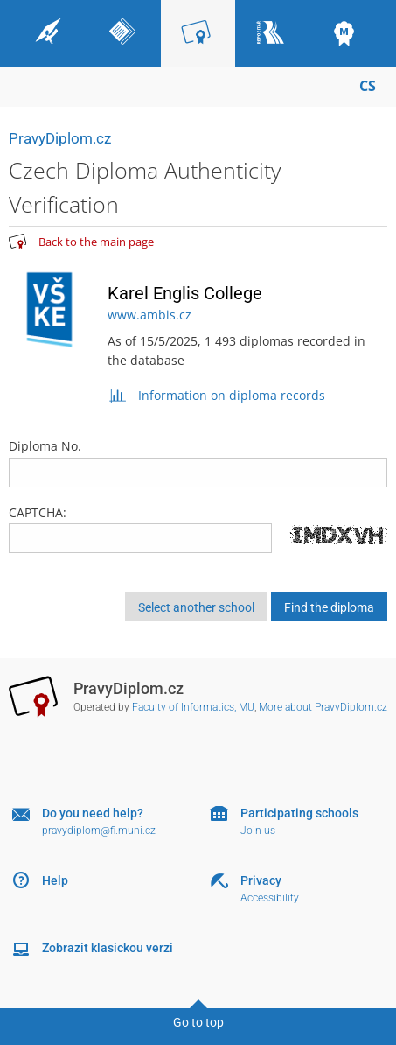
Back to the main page (96, 241)
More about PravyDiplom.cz (323, 707)
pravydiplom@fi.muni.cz (99, 830)
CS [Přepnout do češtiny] (367, 85)
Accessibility (269, 898)
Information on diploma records (216, 395)
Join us (257, 830)
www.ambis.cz (149, 314)
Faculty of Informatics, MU (193, 707)
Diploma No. (198, 462)
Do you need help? (92, 813)
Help (55, 880)
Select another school (196, 607)
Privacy (260, 880)
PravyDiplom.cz (60, 138)
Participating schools (299, 813)
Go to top (198, 1022)
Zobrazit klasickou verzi (107, 948)
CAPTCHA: (37, 512)
